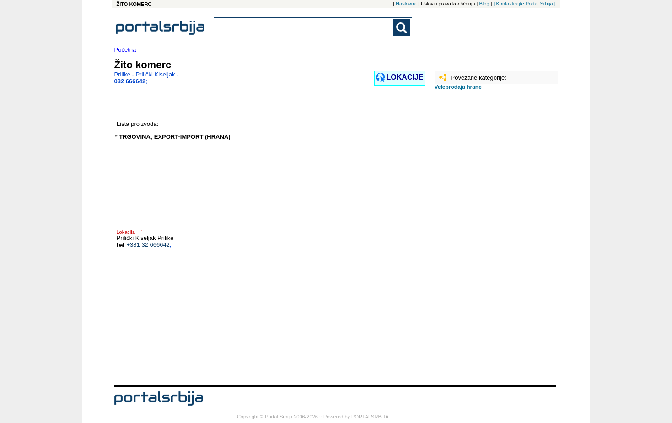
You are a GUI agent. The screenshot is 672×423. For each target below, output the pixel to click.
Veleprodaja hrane (458, 87)
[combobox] (304, 27)
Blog (484, 3)
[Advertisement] (480, 241)
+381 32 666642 (148, 244)
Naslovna (406, 3)
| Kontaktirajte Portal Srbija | (525, 3)
